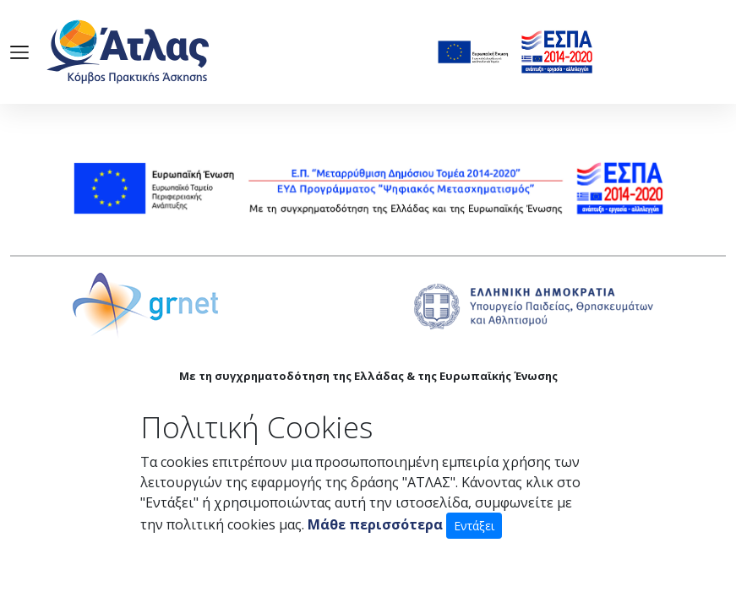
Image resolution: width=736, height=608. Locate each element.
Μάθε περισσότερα (375, 524)
